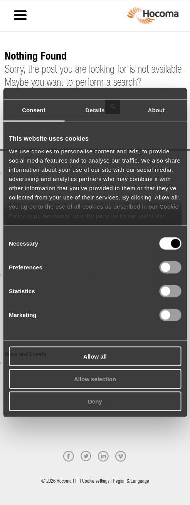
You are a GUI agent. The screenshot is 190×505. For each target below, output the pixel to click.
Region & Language (131, 481)
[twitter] (86, 456)
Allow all (95, 356)
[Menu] (7, 10)
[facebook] (68, 456)
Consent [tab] (33, 110)
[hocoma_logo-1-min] (152, 15)
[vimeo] (120, 456)
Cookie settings (95, 481)
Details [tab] (95, 110)
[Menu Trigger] (20, 14)
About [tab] (156, 110)
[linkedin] (103, 456)
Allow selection (95, 378)
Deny (95, 401)
